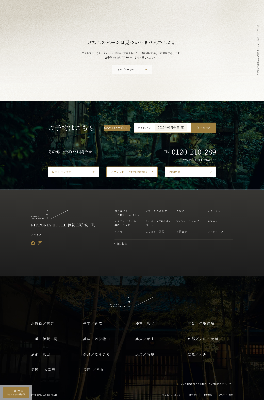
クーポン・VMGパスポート (158, 223)
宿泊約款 (122, 243)
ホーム (258, 28)
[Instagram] (40, 243)
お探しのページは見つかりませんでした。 (258, 56)
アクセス (36, 234)
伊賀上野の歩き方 (156, 211)
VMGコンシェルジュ (189, 221)
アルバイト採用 (226, 395)
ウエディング (215, 231)
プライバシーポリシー (172, 395)
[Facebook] (33, 243)
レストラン (214, 211)
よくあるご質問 (154, 231)
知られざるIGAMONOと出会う (127, 212)
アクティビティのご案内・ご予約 (126, 223)
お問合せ (181, 231)
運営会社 (193, 395)
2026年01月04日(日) (171, 127)
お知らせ (212, 221)
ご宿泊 (180, 211)
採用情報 (208, 395)
